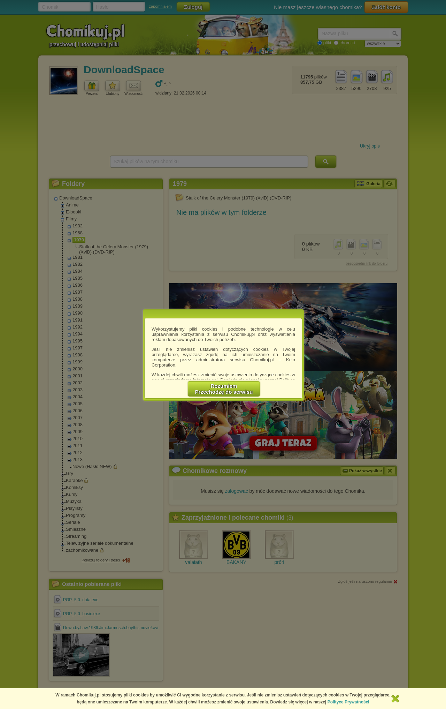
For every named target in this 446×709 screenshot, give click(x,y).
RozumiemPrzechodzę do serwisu (224, 389)
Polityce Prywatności (348, 702)
